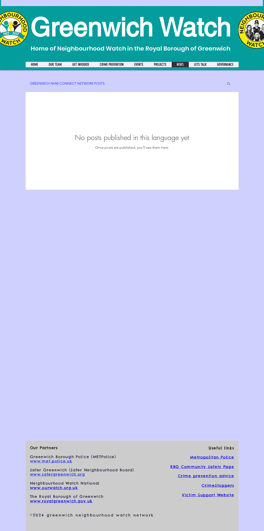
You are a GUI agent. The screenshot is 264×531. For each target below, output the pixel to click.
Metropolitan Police (212, 457)
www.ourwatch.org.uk (54, 487)
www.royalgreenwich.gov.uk (61, 501)
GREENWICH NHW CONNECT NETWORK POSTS (67, 83)
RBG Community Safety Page (202, 466)
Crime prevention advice (206, 475)
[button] (229, 84)
